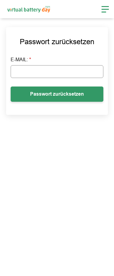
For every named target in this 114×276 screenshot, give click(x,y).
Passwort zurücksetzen (57, 94)
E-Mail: (21, 59)
